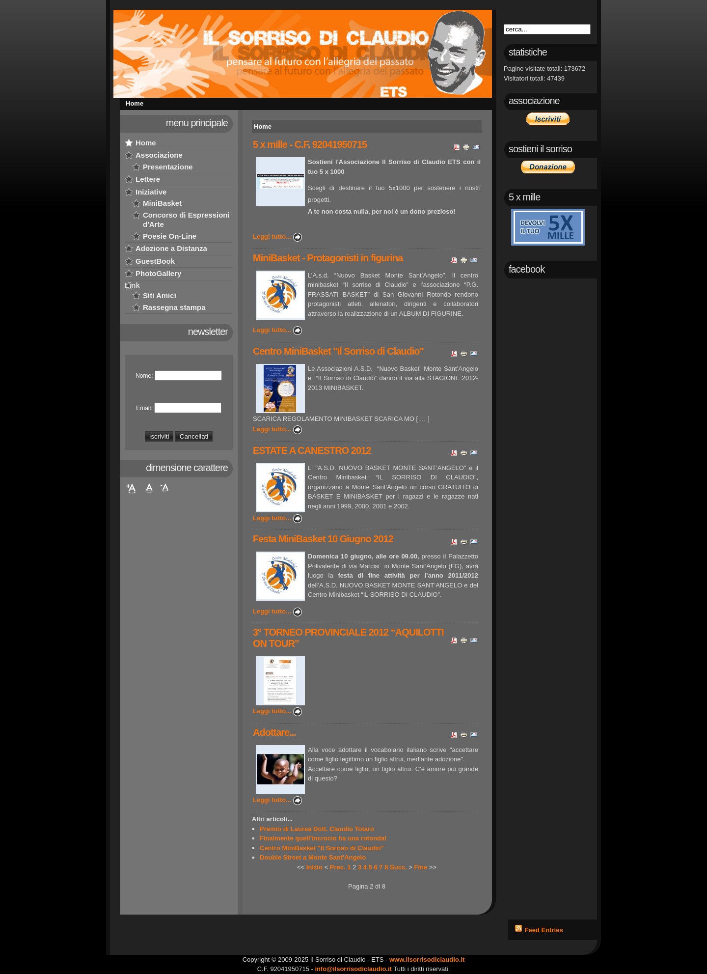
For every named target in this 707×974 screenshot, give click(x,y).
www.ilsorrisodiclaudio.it (426, 959)
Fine (421, 867)
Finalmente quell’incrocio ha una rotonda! (323, 838)
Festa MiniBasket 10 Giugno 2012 (323, 538)
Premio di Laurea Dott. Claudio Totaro (317, 829)
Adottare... (274, 732)
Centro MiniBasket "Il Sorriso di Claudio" (338, 351)
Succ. (398, 867)
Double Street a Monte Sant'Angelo (313, 857)
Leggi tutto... (272, 236)
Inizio (314, 867)
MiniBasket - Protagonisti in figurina (328, 257)
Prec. (338, 867)
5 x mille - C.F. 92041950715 (310, 144)
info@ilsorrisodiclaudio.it (353, 969)
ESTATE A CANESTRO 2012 (312, 450)
